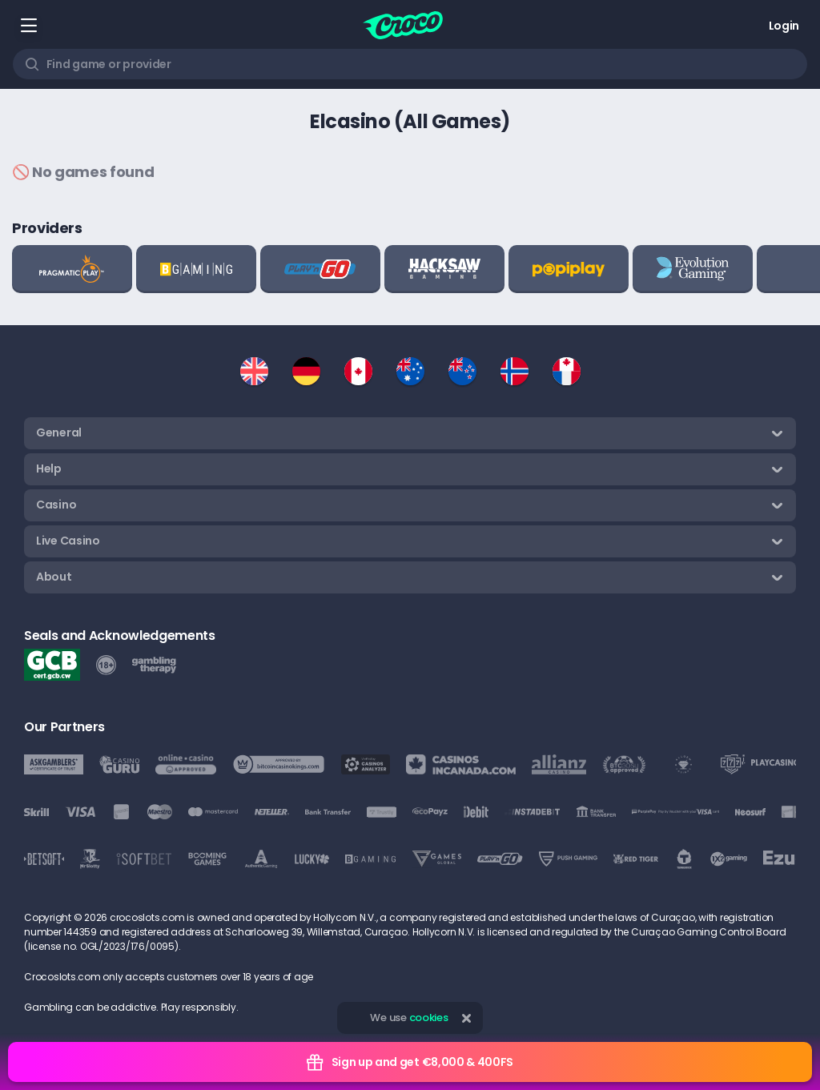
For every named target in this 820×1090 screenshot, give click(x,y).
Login (784, 25)
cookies (428, 1017)
